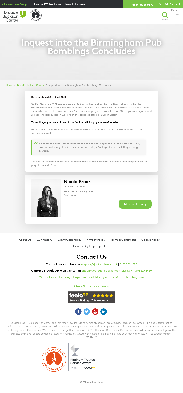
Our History (44, 239)
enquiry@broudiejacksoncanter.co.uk (107, 270)
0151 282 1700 (128, 264)
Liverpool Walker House (47, 4)
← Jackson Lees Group (14, 4)
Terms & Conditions (123, 239)
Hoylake (80, 4)
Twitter (86, 311)
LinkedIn (103, 311)
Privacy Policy (96, 239)
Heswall (68, 4)
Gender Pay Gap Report (89, 246)
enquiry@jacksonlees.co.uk (99, 264)
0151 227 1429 (143, 270)
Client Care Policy (69, 239)
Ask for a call (172, 4)
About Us (25, 239)
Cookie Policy (150, 239)
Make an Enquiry (142, 4)
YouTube (95, 311)
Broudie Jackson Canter (30, 85)
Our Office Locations (91, 286)
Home (9, 85)
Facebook (78, 311)
